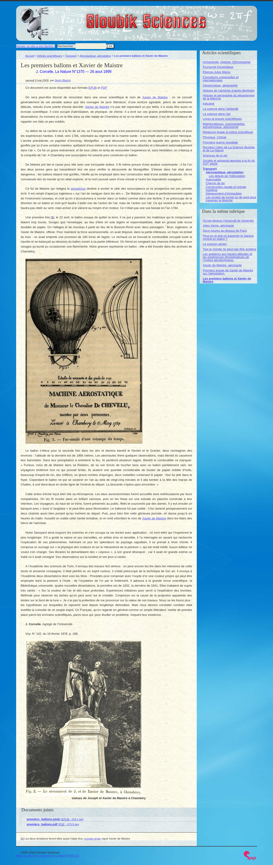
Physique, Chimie (214, 137)
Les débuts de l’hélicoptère (227, 176)
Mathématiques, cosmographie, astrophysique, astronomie (224, 125)
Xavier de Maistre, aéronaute (222, 265)
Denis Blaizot (63, 80)
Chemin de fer (215, 183)
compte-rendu (92, 838)
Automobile (213, 179)
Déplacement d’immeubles (224, 193)
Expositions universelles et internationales (221, 78)
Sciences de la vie (215, 155)
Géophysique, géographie (220, 85)
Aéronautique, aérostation (95, 55)
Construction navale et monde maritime (226, 188)
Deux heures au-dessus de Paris (225, 230)
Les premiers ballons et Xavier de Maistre (227, 280)
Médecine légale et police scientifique (228, 132)
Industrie (209, 103)
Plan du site (24, 855)
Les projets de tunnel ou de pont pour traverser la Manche (231, 198)
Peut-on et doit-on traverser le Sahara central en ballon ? (228, 237)
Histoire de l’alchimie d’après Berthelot (229, 90)
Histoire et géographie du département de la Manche (229, 97)
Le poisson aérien (215, 244)
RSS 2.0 (73, 855)
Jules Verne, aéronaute (218, 225)
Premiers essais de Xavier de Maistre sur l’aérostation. (228, 272)
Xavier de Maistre (154, 97)
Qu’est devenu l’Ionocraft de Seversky (228, 220)
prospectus (78, 188)
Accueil (29, 55)
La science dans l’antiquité (221, 108)
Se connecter (43, 855)
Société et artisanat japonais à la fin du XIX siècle (229, 162)
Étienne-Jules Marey (217, 72)
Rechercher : (66, 46)
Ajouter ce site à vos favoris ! (35, 46)
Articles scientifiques (49, 55)
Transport (71, 55)
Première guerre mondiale (220, 142)
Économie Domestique (218, 67)
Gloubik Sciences (172, 18)
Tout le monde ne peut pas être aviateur (229, 249)
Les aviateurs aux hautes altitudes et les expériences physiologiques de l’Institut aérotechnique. (227, 257)
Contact (60, 855)
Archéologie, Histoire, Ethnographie (227, 62)
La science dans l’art (217, 114)
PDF (104, 87)
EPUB (92, 87)
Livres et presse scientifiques (222, 119)
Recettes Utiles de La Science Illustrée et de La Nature (229, 148)
